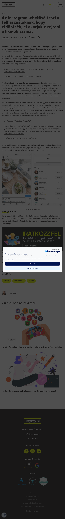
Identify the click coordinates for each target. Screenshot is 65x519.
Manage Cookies (32, 268)
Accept (32, 264)
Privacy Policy (9, 260)
